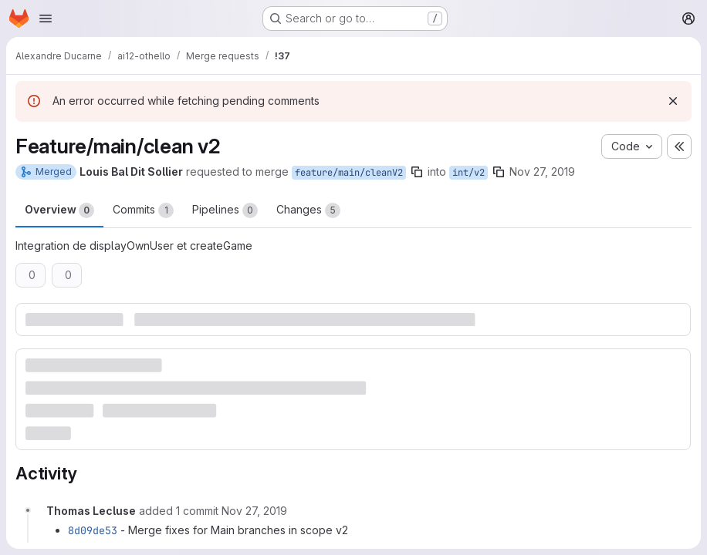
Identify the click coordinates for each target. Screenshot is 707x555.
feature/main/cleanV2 (349, 172)
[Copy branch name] (417, 172)
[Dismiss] (673, 101)
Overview (59, 210)
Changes (308, 210)
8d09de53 (92, 530)
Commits (143, 210)
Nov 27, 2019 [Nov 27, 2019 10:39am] (542, 171)
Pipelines (225, 210)
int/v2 (468, 172)
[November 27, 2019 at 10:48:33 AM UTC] (254, 510)
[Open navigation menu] (45, 18)
